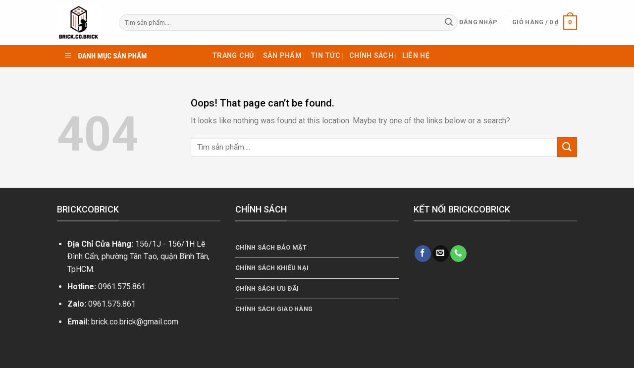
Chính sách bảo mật (271, 247)
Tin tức (325, 56)
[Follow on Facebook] (423, 253)
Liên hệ (415, 56)
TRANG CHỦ (233, 56)
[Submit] (448, 22)
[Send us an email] (440, 253)
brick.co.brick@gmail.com (134, 321)
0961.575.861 (122, 286)
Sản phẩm (282, 56)
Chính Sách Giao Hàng (274, 309)
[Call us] (458, 253)
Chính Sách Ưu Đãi (267, 288)
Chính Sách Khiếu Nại (272, 267)
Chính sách (371, 56)
